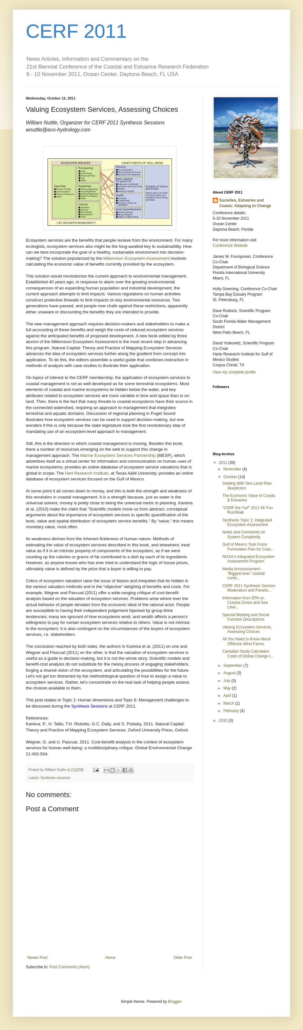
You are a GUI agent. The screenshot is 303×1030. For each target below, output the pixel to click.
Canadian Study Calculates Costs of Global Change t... (248, 653)
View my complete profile (234, 372)
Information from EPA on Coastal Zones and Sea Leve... (245, 603)
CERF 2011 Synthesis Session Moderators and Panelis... (248, 588)
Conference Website (230, 245)
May (227, 688)
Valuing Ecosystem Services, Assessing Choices (247, 629)
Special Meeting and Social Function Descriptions (245, 617)
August (230, 673)
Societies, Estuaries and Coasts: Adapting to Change (245, 203)
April (227, 695)
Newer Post (37, 957)
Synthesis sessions (55, 778)
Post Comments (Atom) (69, 967)
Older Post (182, 957)
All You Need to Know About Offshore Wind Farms (246, 641)
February (231, 711)
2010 (224, 720)
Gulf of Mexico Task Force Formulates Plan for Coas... (248, 546)
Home (110, 957)
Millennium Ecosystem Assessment (136, 258)
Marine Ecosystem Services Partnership (118, 455)
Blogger (174, 1001)
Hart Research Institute (86, 473)
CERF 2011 (76, 31)
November (232, 469)
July (227, 680)
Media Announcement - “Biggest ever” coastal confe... (243, 574)
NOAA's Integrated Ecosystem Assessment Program (248, 558)
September (233, 665)
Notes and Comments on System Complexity (243, 534)
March (229, 703)
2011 (224, 462)
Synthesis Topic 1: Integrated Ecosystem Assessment (247, 522)
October (230, 477)
